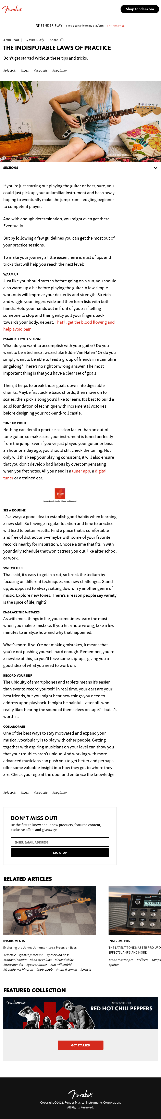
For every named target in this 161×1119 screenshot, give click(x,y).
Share (56, 40)
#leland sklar (64, 960)
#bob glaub (44, 970)
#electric (9, 71)
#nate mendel (13, 965)
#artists (85, 970)
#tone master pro (121, 960)
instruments (14, 941)
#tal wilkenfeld (60, 965)
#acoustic (41, 71)
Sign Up (60, 853)
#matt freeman (66, 970)
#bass (25, 71)
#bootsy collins (40, 960)
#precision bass (58, 955)
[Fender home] (12, 9)
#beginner (59, 71)
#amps (156, 960)
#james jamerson (31, 955)
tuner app (81, 471)
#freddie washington (18, 970)
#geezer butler (36, 965)
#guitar (114, 965)
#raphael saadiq (14, 960)
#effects (142, 960)
